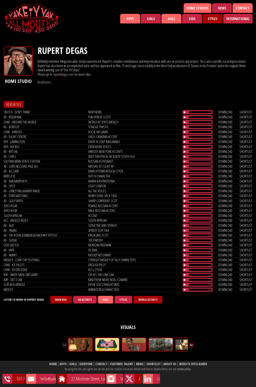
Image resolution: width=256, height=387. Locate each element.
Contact (242, 8)
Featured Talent (121, 364)
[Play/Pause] (184, 112)
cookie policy (184, 369)
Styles (212, 18)
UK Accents (85, 299)
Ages (171, 18)
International (238, 18)
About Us (169, 364)
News (222, 8)
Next (191, 345)
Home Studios (197, 8)
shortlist (245, 112)
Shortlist (153, 364)
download (225, 112)
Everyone (86, 364)
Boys (130, 18)
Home (53, 364)
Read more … (46, 82)
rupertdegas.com (63, 74)
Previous (64, 345)
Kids (192, 18)
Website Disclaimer (193, 364)
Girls (151, 18)
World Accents (148, 299)
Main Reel (61, 299)
